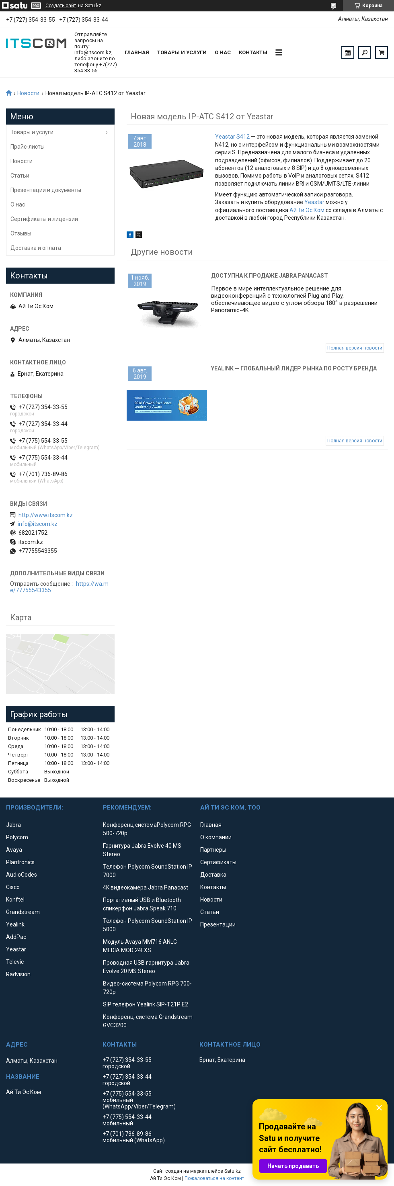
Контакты (253, 52)
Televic (15, 962)
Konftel (15, 899)
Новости (28, 93)
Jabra (13, 825)
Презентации (218, 924)
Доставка (213, 874)
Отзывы (20, 233)
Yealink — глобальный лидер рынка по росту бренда (294, 368)
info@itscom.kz (37, 524)
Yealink (15, 924)
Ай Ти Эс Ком (306, 210)
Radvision (18, 974)
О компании (216, 837)
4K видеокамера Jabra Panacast (145, 887)
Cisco (13, 887)
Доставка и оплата (35, 248)
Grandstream (23, 912)
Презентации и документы (45, 190)
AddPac (16, 937)
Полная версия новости (354, 348)
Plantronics (20, 862)
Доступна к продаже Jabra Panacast (269, 275)
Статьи (19, 175)
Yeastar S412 (232, 136)
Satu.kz (232, 1171)
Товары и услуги (182, 52)
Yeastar (314, 202)
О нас (223, 52)
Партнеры (213, 850)
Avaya (14, 850)
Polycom (17, 837)
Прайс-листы (27, 146)
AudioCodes (21, 874)
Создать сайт (60, 5)
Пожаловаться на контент (214, 1178)
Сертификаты (218, 862)
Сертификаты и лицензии (44, 219)
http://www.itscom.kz (45, 515)
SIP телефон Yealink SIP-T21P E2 (145, 1004)
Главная (137, 52)
